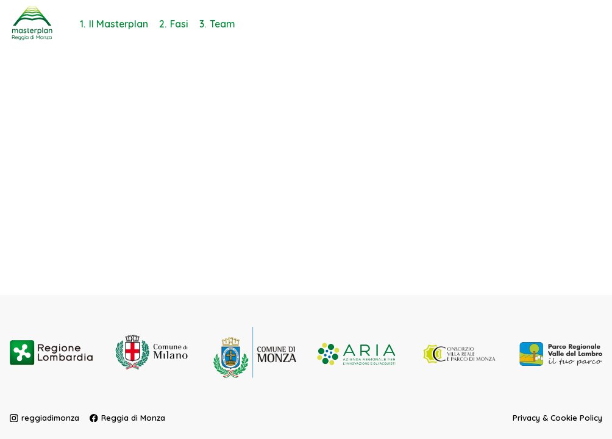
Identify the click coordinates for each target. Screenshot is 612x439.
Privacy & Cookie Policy (557, 417)
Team (222, 24)
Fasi (179, 24)
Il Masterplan (118, 24)
